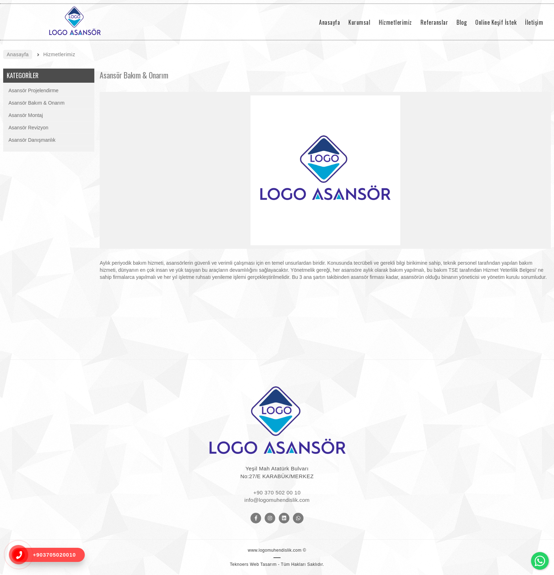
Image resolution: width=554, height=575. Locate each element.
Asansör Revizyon (28, 127)
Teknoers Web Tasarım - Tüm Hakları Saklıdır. (277, 564)
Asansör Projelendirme (33, 90)
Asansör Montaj (25, 115)
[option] (325, 170)
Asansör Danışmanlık (31, 140)
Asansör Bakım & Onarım (36, 103)
